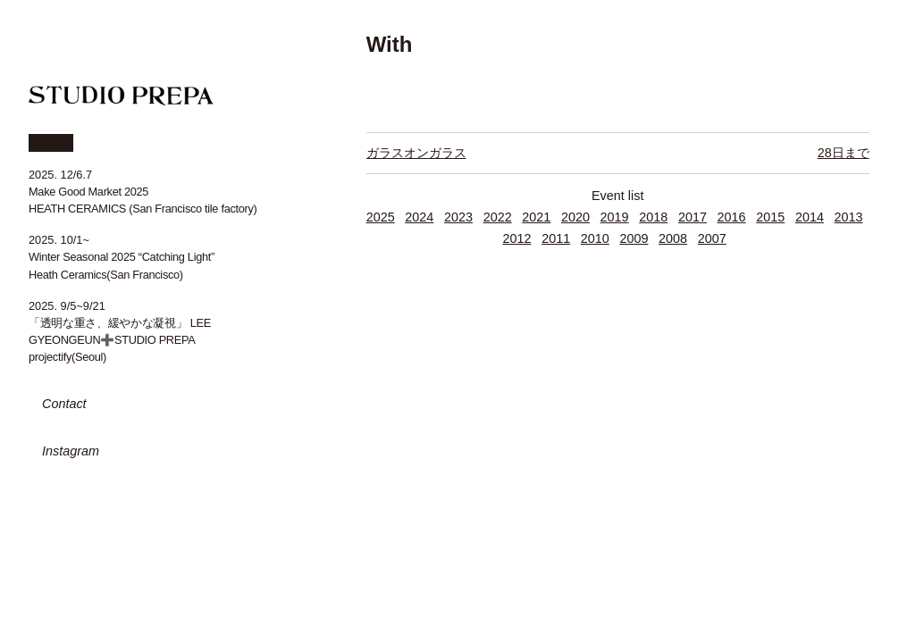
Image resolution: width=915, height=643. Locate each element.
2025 (380, 217)
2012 (516, 238)
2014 (809, 217)
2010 (595, 238)
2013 (849, 217)
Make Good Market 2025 (88, 191)
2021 (536, 217)
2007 (712, 238)
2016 (732, 217)
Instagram (70, 451)
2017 (692, 217)
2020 (575, 217)
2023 (458, 217)
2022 (497, 217)
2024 (419, 217)
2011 (555, 238)
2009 (633, 238)
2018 (653, 217)
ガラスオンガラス (416, 153)
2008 (673, 238)
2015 (770, 217)
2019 (614, 217)
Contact (64, 404)
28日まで (843, 153)
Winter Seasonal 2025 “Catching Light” (121, 256)
